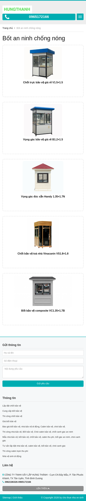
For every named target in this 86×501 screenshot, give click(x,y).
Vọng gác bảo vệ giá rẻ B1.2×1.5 (43, 139)
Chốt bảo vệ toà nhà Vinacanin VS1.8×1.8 (43, 253)
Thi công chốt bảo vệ (12, 416)
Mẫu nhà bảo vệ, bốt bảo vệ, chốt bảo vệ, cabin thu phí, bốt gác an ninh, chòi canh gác (41, 439)
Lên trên (43, 488)
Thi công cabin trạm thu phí (15, 451)
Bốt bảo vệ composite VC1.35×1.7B (43, 310)
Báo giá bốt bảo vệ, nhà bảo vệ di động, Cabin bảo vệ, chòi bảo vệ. (34, 426)
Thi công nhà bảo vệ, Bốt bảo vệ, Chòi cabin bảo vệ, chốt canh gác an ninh (37, 432)
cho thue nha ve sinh (73, 497)
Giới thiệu (18, 497)
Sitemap (6, 497)
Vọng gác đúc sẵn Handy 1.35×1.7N (43, 196)
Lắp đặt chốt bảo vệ (11, 405)
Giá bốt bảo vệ (9, 421)
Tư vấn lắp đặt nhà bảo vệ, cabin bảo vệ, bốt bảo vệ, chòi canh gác (33, 446)
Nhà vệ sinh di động (11, 456)
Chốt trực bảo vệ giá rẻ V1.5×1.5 (43, 82)
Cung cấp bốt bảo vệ (12, 411)
